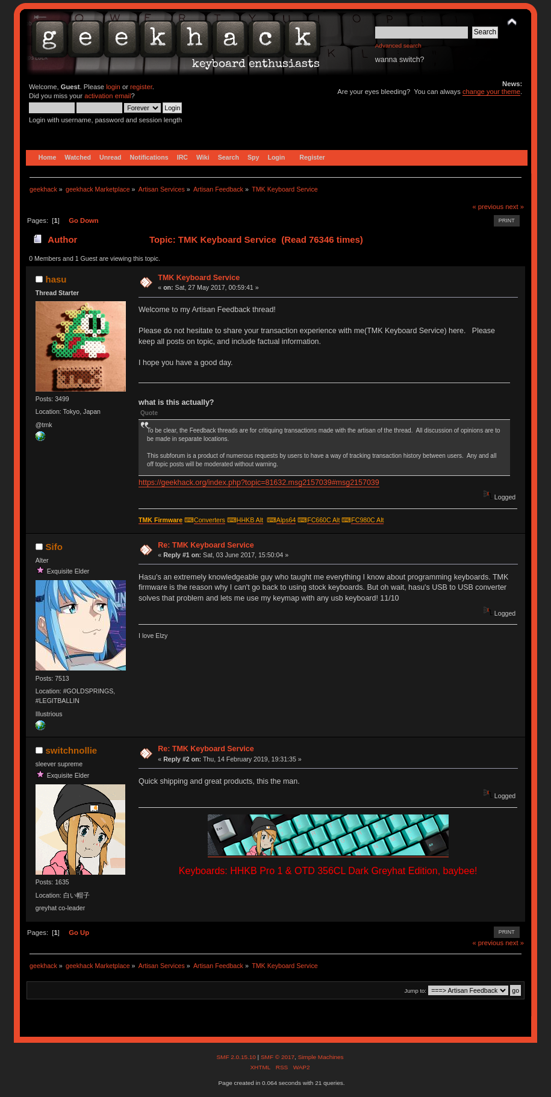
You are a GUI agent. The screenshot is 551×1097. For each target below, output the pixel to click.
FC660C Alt (323, 519)
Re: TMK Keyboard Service (206, 545)
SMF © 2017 (277, 1057)
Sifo (54, 547)
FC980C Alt (367, 519)
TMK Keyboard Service (199, 277)
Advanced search (398, 45)
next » (514, 206)
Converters (209, 519)
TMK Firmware (160, 519)
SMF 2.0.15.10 (236, 1057)
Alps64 (286, 519)
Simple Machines (321, 1057)
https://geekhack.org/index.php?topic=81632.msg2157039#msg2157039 (259, 482)
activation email (107, 95)
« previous (487, 206)
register (141, 86)
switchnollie (72, 750)
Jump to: (415, 990)
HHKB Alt (250, 519)
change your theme (491, 91)
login (113, 86)
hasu (56, 279)
